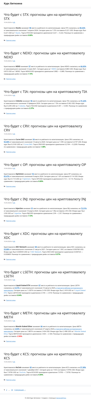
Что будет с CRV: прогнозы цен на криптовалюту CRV (43, 128)
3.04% (17, 329)
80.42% (82, 28)
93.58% (6, 142)
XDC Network (36, 252)
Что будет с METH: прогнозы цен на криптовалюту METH (44, 315)
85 (31, 367)
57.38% (83, 367)
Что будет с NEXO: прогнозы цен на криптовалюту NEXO (44, 55)
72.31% (84, 208)
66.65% (83, 66)
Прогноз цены (11, 40)
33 (12, 390)
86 (41, 326)
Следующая (20, 390)
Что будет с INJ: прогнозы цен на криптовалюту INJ (45, 199)
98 (30, 28)
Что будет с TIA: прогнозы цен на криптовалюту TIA (45, 91)
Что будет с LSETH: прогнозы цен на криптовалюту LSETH (45, 274)
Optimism (27, 179)
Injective (18, 213)
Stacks (18, 33)
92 (33, 174)
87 (39, 285)
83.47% (6, 176)
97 (29, 66)
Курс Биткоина (13, 3)
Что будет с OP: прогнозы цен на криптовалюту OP (45, 164)
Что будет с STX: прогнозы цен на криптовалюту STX (43, 16)
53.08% (6, 249)
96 (31, 101)
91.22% (83, 101)
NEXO (54, 69)
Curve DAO (28, 144)
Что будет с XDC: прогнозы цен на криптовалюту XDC (43, 235)
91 (32, 208)
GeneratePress (61, 398)
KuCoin (23, 372)
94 (34, 139)
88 (36, 247)
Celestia (22, 106)
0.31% (17, 288)
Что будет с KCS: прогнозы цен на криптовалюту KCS (43, 356)
